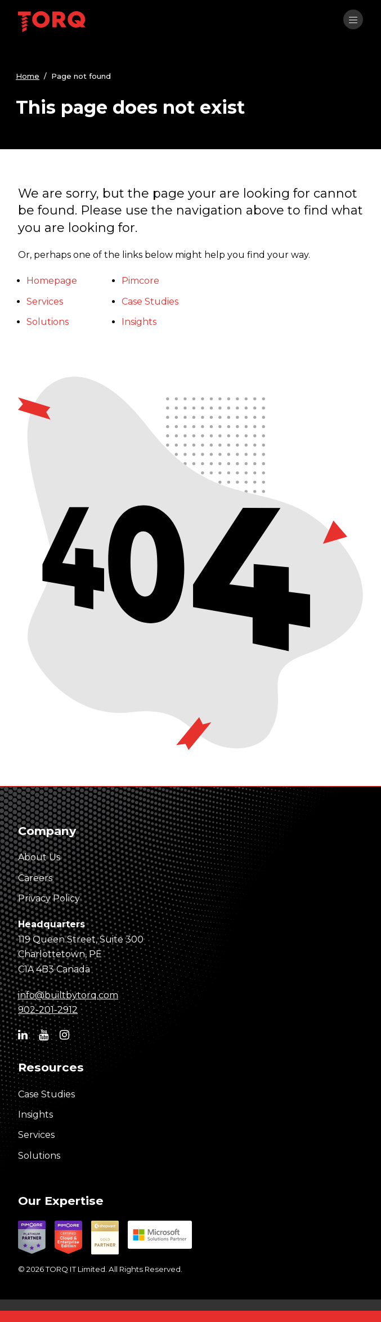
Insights (139, 321)
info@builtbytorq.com (68, 995)
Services (44, 301)
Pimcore (140, 280)
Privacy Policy (49, 898)
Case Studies (150, 301)
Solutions (47, 321)
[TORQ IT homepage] (52, 23)
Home (27, 76)
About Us (39, 857)
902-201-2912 (48, 1009)
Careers (35, 878)
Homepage (51, 280)
